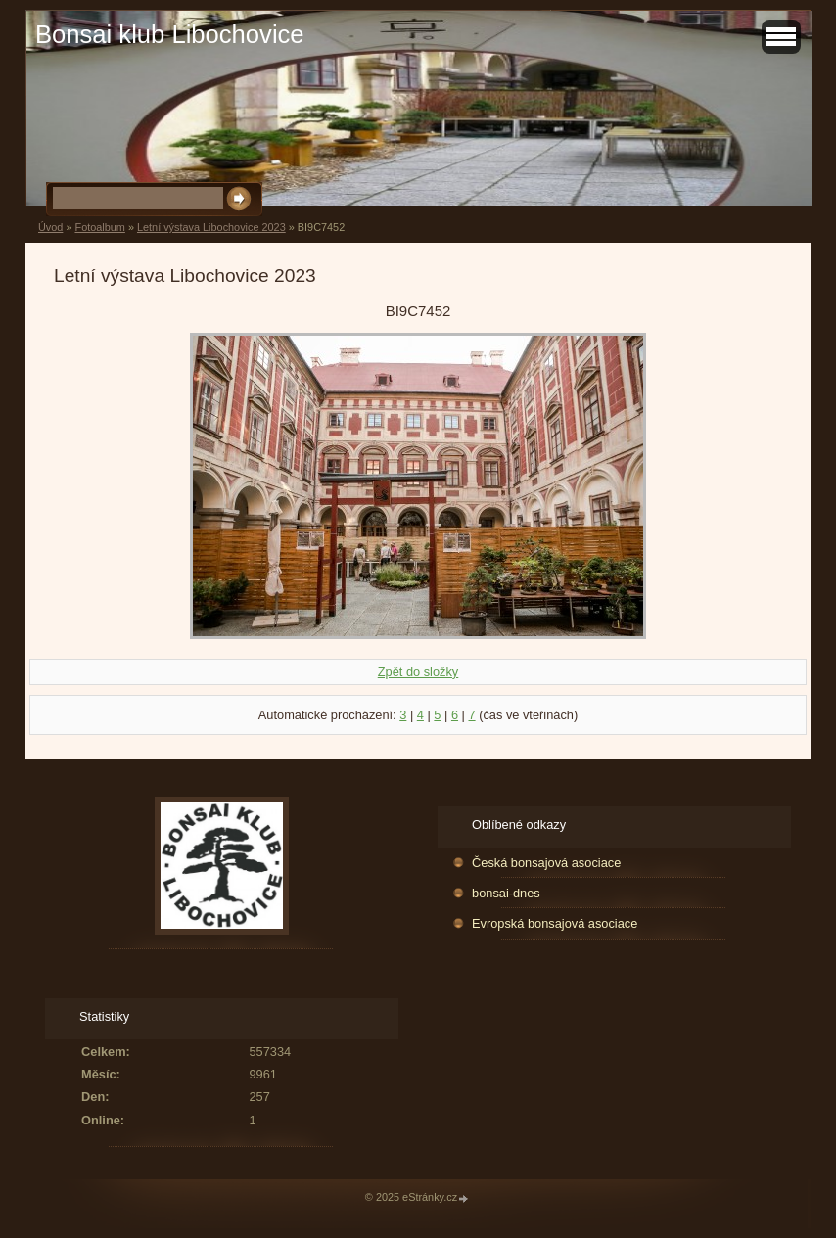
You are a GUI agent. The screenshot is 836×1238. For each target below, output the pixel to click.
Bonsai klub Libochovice (169, 34)
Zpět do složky (418, 672)
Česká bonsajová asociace (546, 862)
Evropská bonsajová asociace (554, 923)
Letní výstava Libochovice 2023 (211, 227)
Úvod (50, 227)
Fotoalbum (99, 227)
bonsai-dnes (506, 893)
